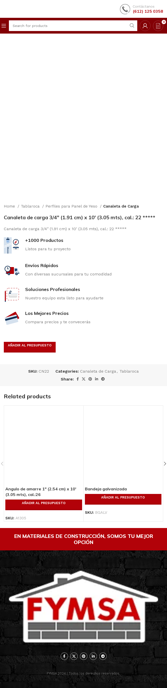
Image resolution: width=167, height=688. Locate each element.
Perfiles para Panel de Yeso (72, 206)
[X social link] (83, 379)
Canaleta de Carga (121, 206)
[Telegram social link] (103, 379)
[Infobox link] (141, 9)
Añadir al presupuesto (30, 345)
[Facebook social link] (77, 379)
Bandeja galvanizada (106, 488)
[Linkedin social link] (97, 379)
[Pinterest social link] (90, 379)
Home (10, 206)
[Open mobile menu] (3, 26)
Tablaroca (31, 206)
